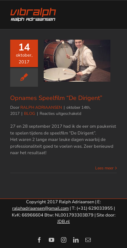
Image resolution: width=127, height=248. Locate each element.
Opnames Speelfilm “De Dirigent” (56, 98)
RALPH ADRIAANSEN (41, 107)
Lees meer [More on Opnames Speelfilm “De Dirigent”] (104, 168)
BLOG (29, 113)
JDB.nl (63, 222)
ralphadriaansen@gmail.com (40, 208)
